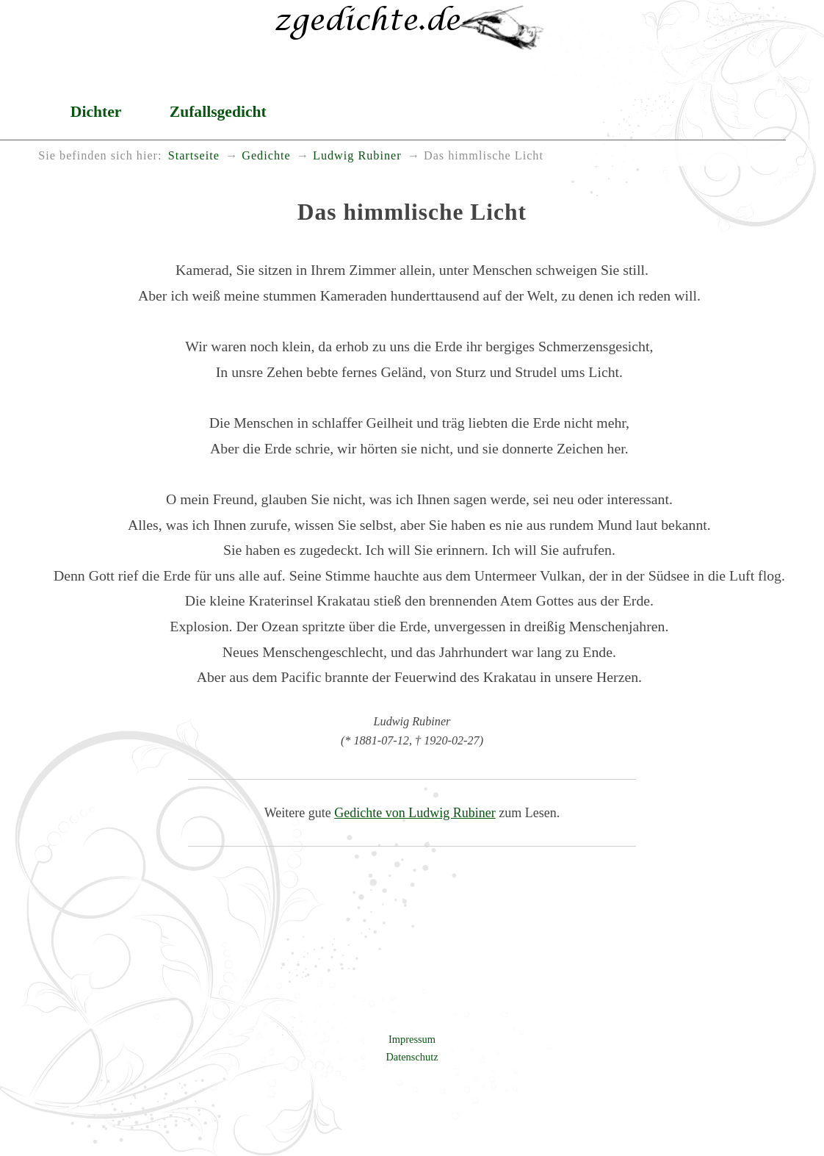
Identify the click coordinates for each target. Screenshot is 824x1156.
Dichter (96, 112)
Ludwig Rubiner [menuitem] (357, 155)
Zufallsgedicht (218, 112)
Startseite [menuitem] (194, 155)
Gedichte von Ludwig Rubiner (414, 812)
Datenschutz (412, 1057)
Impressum (412, 1039)
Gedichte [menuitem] (266, 155)
